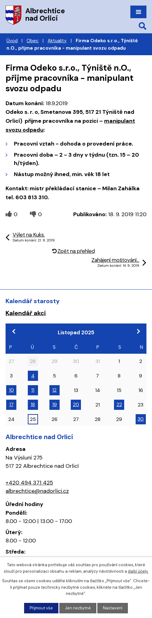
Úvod (12, 41)
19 (54, 404)
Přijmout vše (41, 608)
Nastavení (112, 608)
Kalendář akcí (26, 313)
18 (33, 404)
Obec (33, 41)
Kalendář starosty (33, 301)
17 (11, 404)
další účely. (138, 571)
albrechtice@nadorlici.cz (37, 491)
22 (119, 404)
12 (54, 390)
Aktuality (57, 41)
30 (140, 419)
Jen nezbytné (78, 608)
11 (32, 390)
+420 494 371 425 (29, 482)
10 (11, 390)
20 (76, 404)
